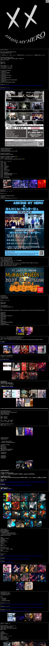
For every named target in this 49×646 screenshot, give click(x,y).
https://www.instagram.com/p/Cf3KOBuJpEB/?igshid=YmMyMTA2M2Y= (16, 559)
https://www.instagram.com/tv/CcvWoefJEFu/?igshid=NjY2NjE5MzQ (16, 485)
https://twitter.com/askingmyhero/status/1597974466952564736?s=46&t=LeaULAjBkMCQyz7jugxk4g (22, 85)
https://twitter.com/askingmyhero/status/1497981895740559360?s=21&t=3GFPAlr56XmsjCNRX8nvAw (22, 607)
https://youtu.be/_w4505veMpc (7, 387)
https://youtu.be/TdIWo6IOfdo (7, 489)
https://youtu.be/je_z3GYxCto (7, 88)
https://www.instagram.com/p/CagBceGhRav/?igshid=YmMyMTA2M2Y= (16, 610)
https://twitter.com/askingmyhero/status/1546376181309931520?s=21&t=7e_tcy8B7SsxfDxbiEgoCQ (21, 555)
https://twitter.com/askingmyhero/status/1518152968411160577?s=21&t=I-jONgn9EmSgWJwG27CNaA (23, 482)
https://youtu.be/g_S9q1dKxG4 (7, 343)
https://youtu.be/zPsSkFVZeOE (7, 360)
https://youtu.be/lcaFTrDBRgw (7, 562)
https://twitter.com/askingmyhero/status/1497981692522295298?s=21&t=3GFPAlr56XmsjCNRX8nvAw (22, 604)
